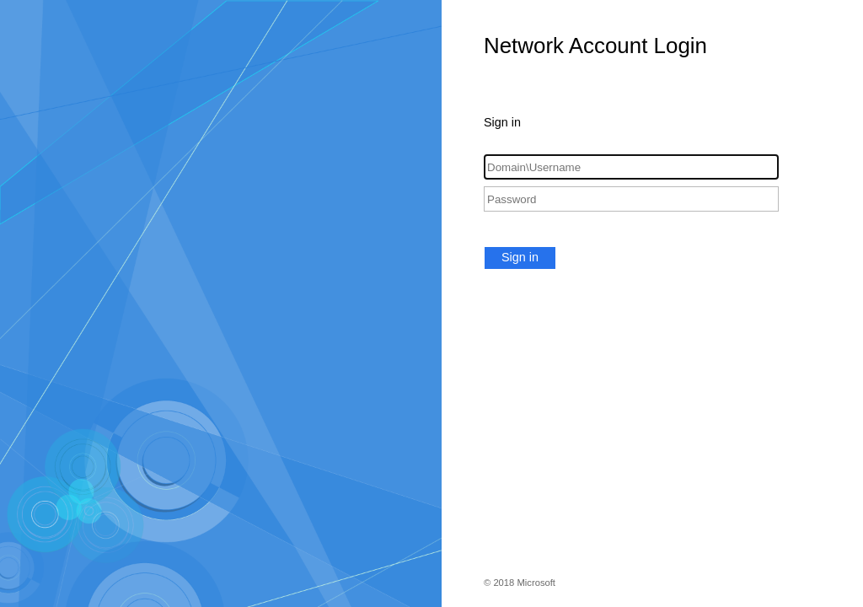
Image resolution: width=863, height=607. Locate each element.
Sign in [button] (520, 257)
